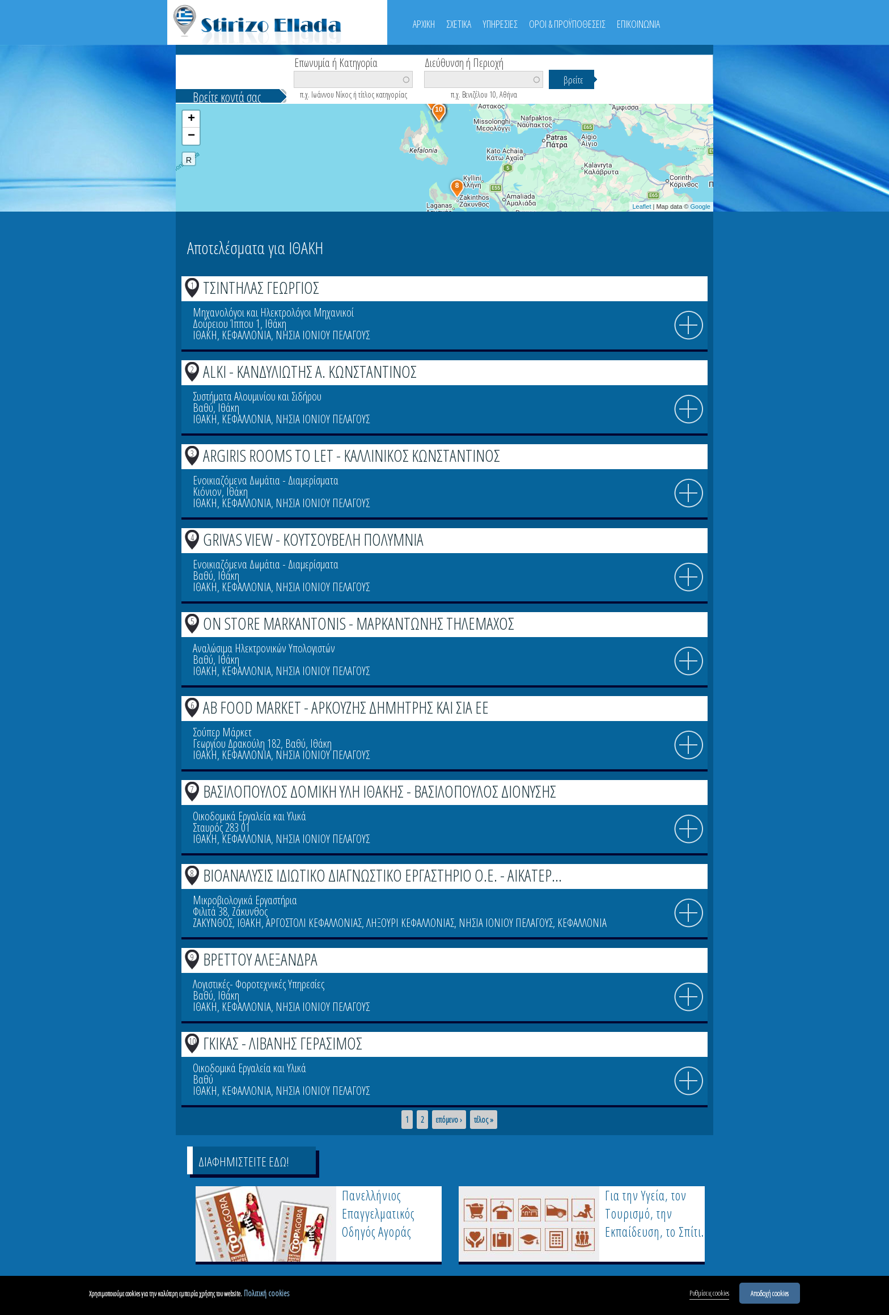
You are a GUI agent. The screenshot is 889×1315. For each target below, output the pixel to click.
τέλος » (483, 1120)
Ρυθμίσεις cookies (709, 1294)
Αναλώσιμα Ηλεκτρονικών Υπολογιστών (264, 648)
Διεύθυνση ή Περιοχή (464, 62)
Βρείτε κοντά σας (227, 97)
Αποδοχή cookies (770, 1294)
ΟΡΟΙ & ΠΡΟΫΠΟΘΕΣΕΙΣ (567, 24)
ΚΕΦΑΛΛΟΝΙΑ (246, 335)
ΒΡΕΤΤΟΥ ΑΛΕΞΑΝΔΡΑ (260, 959)
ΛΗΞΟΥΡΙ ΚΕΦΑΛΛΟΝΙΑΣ (410, 922)
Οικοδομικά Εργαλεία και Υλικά (249, 816)
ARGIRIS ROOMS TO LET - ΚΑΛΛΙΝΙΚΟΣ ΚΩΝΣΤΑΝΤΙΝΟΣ (351, 455)
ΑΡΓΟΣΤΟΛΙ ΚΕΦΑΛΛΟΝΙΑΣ (314, 922)
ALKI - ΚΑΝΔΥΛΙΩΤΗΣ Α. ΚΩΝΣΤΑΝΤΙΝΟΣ (310, 371)
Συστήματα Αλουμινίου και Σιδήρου (257, 396)
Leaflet (641, 206)
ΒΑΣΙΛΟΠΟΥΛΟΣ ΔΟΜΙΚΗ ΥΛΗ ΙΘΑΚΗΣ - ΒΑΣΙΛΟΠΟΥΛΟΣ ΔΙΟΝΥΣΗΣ (379, 791)
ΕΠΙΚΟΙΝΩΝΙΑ (638, 24)
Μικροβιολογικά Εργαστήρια (245, 900)
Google (700, 206)
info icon (689, 325)
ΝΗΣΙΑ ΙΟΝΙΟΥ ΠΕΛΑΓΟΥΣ (323, 335)
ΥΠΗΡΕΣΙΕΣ (500, 24)
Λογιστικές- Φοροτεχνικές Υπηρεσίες (258, 984)
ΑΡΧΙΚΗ (424, 24)
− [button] (191, 136)
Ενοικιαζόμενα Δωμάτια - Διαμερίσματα (265, 480)
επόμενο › (449, 1120)
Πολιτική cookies (266, 1294)
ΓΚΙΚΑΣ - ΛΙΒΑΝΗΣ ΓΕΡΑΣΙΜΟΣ (282, 1043)
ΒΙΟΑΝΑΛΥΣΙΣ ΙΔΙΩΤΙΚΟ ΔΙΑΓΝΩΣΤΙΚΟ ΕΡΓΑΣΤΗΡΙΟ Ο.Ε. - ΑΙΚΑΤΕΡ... (382, 875)
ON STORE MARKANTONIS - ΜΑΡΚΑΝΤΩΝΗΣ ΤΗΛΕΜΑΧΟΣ (358, 623)
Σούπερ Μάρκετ (222, 732)
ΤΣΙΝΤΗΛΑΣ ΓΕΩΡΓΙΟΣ (261, 287)
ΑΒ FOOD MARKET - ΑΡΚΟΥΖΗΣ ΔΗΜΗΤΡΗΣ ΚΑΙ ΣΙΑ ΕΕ (346, 707)
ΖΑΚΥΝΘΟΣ (212, 922)
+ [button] (191, 119)
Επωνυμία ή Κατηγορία (336, 62)
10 (192, 1041)
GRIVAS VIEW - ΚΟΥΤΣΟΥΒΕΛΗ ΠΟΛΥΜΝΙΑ (313, 539)
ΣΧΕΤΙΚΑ (458, 24)
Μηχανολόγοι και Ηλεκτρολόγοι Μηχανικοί (273, 312)
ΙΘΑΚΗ (205, 335)
